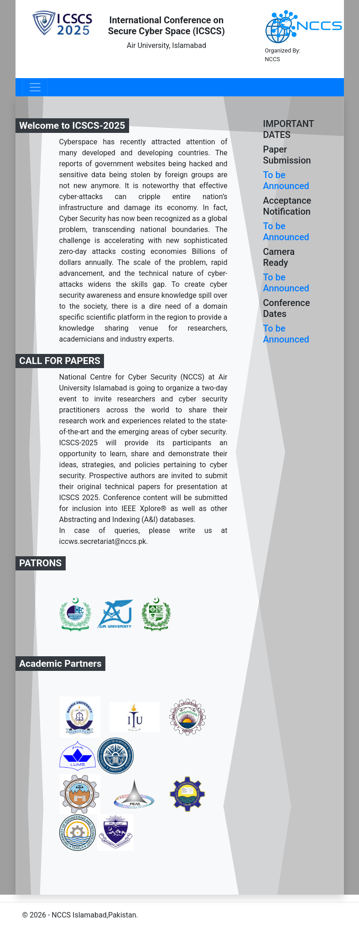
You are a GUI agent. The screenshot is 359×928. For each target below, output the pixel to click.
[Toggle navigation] (35, 87)
